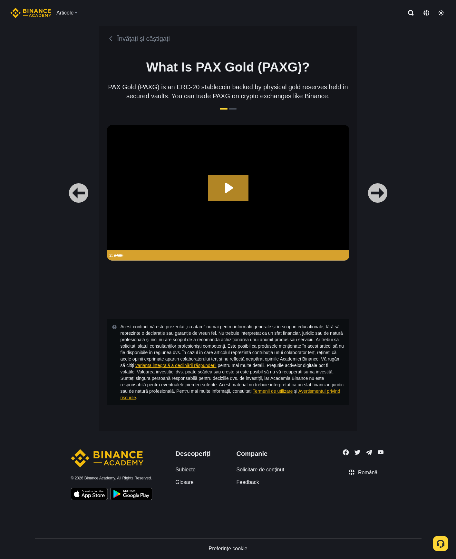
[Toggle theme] (441, 12)
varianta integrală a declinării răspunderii (175, 365)
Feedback (248, 482)
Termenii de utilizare (273, 391)
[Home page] (30, 13)
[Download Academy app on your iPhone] (89, 495)
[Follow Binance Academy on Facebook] (346, 452)
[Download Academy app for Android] (131, 495)
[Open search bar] (409, 13)
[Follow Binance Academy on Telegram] (369, 452)
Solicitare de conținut (261, 469)
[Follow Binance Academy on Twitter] (357, 452)
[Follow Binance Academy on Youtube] (380, 452)
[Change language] (426, 13)
